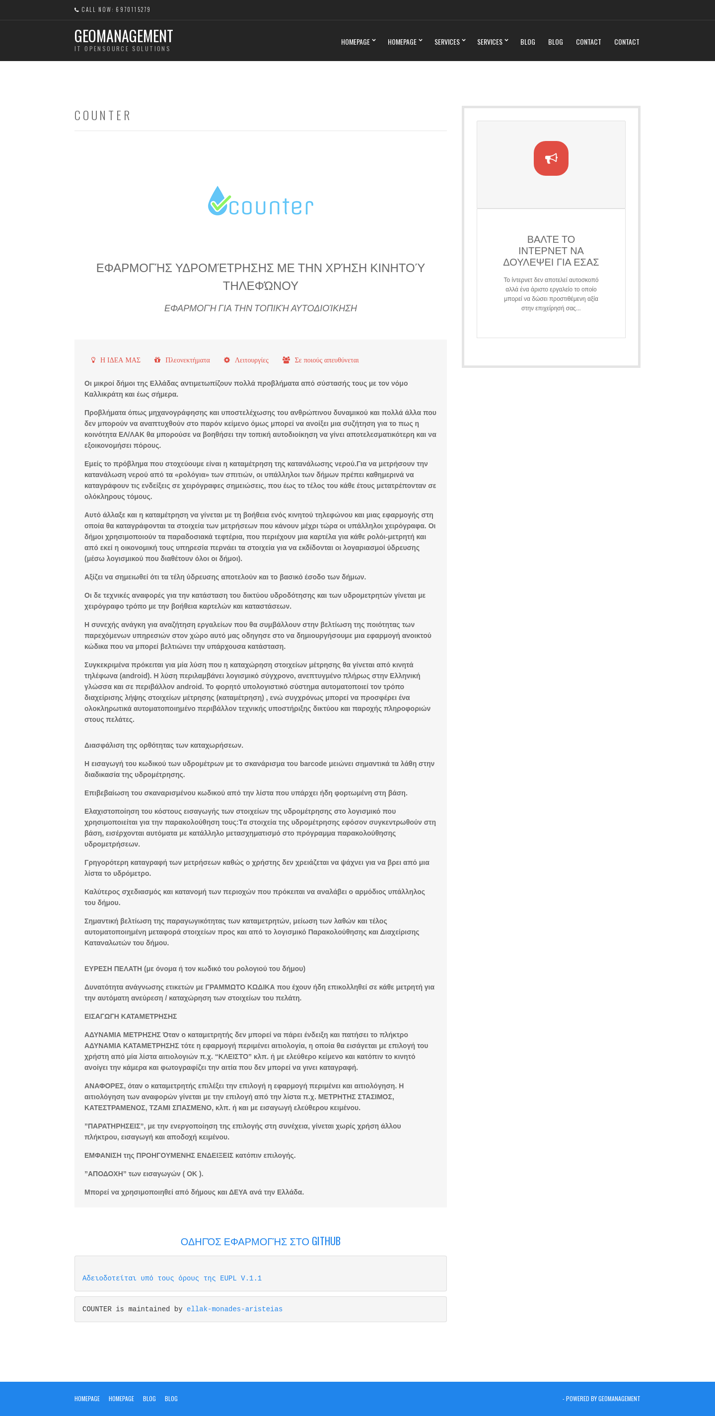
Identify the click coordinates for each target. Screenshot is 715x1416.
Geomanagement (123, 35)
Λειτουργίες (252, 359)
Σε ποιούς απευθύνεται (327, 359)
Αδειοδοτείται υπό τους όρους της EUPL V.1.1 (172, 1278)
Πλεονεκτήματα (187, 359)
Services (447, 41)
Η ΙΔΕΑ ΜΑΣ (120, 359)
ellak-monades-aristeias (235, 1309)
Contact (588, 41)
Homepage (355, 41)
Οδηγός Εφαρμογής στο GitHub (261, 1240)
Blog (527, 41)
